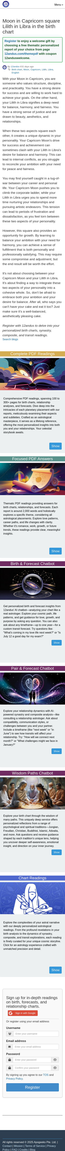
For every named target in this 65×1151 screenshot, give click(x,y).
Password (13, 1054)
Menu (59, 4)
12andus (15, 66)
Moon (26, 69)
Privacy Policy (14, 1078)
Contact (7, 1146)
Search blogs (10, 339)
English (15, 72)
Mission (18, 1146)
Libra (50, 69)
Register (10, 41)
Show (56, 446)
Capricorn (35, 69)
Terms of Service (35, 1146)
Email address (16, 1041)
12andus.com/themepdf (21, 53)
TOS (45, 1074)
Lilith (44, 69)
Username (13, 1028)
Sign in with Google (22, 1013)
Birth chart (17, 69)
